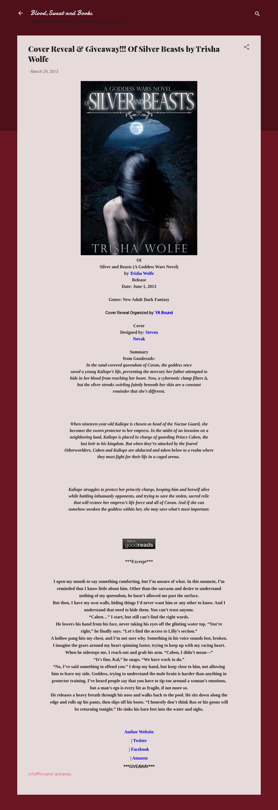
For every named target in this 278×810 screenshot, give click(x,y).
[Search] (257, 15)
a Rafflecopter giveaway (49, 774)
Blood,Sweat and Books (61, 12)
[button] (246, 48)
